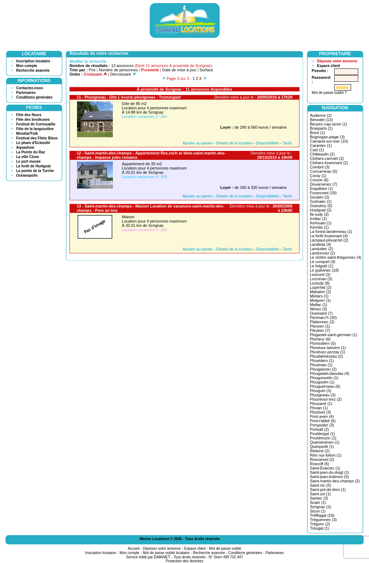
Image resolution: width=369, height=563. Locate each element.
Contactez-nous (29, 88)
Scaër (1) (318, 502)
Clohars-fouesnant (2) (329, 163)
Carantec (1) (321, 145)
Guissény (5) (321, 206)
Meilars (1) (319, 296)
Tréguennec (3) (323, 519)
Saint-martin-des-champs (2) (335, 481)
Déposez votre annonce (337, 61)
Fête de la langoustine (35, 129)
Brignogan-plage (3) (327, 137)
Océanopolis (27, 175)
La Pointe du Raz (30, 152)
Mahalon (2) (320, 292)
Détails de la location (234, 143)
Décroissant (123, 74)
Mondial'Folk (27, 133)
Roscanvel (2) (322, 459)
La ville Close (27, 157)
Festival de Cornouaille (35, 124)
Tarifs (287, 143)
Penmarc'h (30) (323, 317)
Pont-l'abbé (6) (323, 421)
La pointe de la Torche (35, 171)
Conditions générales (34, 97)
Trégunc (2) (320, 524)
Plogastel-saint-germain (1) (333, 335)
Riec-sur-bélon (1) (325, 455)
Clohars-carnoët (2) (327, 158)
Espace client (328, 66)
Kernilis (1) (319, 227)
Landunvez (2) (322, 253)
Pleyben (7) (320, 330)
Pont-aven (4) (322, 416)
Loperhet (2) (320, 287)
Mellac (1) (318, 304)
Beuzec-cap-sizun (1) (328, 124)
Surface (206, 70)
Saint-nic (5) (320, 485)
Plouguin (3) (320, 390)
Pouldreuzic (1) (323, 438)
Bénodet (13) (321, 120)
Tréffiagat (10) (322, 515)
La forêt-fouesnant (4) (329, 236)
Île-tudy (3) (319, 214)
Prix (92, 70)
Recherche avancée (32, 70)
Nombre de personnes (118, 70)
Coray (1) (318, 175)
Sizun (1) (318, 511)
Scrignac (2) (320, 507)
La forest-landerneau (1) (331, 231)
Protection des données (184, 561)
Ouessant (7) (321, 313)
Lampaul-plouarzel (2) (329, 240)
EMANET (162, 557)
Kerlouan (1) (321, 223)
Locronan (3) (321, 279)
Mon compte (26, 66)
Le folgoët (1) (321, 266)
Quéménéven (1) (325, 442)
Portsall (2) (319, 429)
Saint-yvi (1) (320, 494)
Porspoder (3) (322, 425)
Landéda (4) (320, 244)
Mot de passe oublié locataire (166, 553)
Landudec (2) (321, 249)
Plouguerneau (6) (325, 386)
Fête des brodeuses (33, 119)
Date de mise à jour (179, 70)
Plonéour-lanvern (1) (328, 347)
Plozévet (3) (320, 412)
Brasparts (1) (321, 128)
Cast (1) (317, 150)
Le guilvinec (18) (324, 270)
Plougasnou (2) (323, 369)
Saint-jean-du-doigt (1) (329, 472)
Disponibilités (267, 143)
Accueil (133, 548)
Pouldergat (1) (322, 433)
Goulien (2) (319, 197)
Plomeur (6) (320, 339)
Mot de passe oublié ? (329, 93)
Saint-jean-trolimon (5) (329, 476)
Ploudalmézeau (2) (326, 356)
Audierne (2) (321, 115)
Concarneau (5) (323, 171)
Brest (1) (317, 132)
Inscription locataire (33, 61)
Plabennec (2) (322, 322)
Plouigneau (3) (323, 395)
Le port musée (28, 161)
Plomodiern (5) (323, 343)
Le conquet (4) (322, 261)
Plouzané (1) (321, 403)
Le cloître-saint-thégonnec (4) (335, 257)
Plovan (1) (319, 408)
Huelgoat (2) (321, 210)
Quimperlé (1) (322, 446)
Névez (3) (318, 309)
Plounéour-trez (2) (326, 399)
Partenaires (25, 93)
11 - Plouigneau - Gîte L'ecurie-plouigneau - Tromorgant (129, 97)
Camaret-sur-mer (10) (329, 141)
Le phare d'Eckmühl (33, 143)
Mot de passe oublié (225, 548)
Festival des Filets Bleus (37, 138)
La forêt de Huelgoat (33, 166)
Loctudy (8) (320, 283)
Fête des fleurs (29, 115)
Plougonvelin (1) (324, 378)
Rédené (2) (320, 451)
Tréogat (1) (319, 528)
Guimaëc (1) (321, 201)
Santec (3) (319, 498)
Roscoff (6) (319, 464)
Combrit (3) (320, 167)
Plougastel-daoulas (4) (329, 373)
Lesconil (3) (320, 274)
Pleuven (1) (320, 326)
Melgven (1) (320, 300)
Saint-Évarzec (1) (325, 468)
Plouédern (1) (322, 360)
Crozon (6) (319, 180)
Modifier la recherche (88, 61)
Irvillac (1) (318, 218)
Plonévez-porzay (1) (327, 352)
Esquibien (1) (321, 188)
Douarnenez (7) (323, 184)
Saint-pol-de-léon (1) (328, 489)
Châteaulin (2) (322, 154)
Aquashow (25, 147)
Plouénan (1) (321, 365)
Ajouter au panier (197, 143)
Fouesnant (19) (323, 193)
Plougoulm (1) (322, 382)
